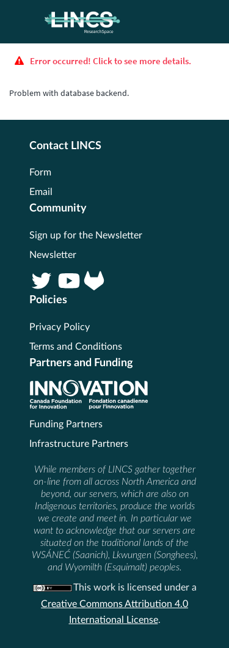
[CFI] (88, 406)
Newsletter (52, 255)
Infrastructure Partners (78, 444)
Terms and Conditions (75, 347)
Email (41, 192)
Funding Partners (66, 424)
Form (40, 172)
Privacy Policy (59, 327)
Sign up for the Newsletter (85, 235)
